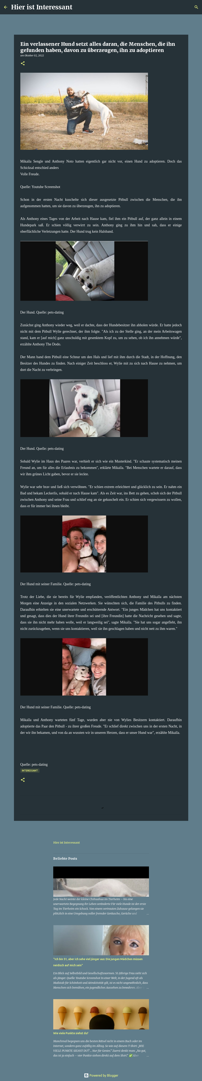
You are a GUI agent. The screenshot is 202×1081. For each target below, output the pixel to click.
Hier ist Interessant (41, 7)
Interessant (30, 770)
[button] (22, 63)
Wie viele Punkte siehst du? (70, 1033)
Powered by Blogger (101, 1075)
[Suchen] (78, 7)
